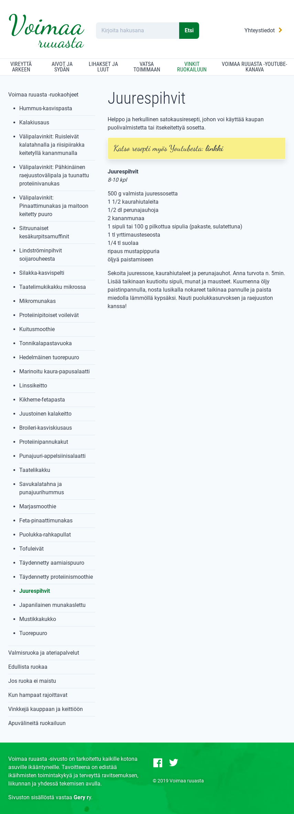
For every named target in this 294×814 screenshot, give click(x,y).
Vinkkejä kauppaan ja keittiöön (45, 709)
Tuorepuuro (33, 633)
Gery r (81, 797)
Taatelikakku (34, 470)
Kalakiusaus (34, 122)
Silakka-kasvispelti (41, 273)
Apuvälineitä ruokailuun (37, 723)
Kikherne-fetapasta (42, 399)
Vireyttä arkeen (21, 67)
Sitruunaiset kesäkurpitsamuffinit (44, 232)
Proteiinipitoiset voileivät (49, 315)
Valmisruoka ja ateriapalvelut (43, 652)
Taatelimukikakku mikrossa (52, 287)
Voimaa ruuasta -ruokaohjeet (43, 94)
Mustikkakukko (37, 619)
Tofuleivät (31, 548)
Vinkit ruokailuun (192, 67)
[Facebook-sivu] (158, 762)
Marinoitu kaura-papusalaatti (54, 371)
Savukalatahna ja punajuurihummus (41, 488)
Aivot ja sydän (62, 67)
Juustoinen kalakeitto (45, 413)
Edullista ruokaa (27, 667)
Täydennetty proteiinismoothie (56, 577)
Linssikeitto (33, 385)
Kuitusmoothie (37, 329)
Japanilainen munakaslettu (52, 605)
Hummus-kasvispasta (45, 108)
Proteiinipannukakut (43, 442)
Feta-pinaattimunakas (46, 520)
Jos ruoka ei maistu (32, 681)
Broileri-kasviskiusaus (45, 428)
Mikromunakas (37, 301)
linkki (214, 148)
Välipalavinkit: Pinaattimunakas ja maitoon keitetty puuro (53, 205)
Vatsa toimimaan (146, 67)
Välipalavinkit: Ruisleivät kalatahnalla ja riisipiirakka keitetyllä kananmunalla (52, 144)
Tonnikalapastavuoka (45, 343)
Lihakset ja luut (103, 67)
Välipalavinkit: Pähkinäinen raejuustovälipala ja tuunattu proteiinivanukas (54, 175)
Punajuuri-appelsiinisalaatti (52, 456)
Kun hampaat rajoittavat (37, 695)
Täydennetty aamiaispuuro (51, 562)
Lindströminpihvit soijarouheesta (40, 254)
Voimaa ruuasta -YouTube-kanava (254, 67)
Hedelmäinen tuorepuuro (49, 357)
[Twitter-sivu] (174, 762)
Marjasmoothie (37, 506)
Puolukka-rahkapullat (45, 534)
